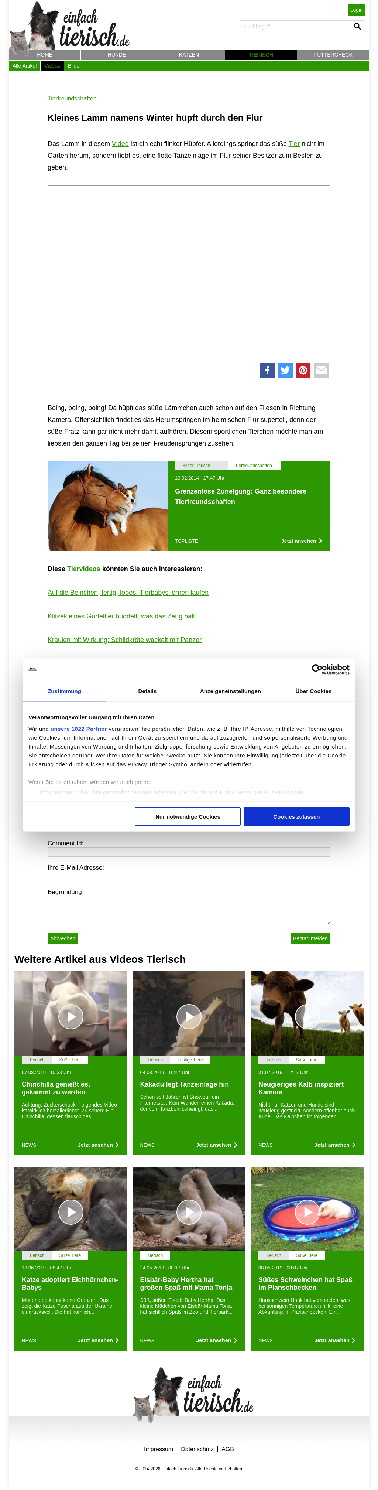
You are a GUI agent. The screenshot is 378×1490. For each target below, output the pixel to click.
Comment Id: (65, 843)
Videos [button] (52, 66)
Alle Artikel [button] (25, 66)
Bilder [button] (74, 66)
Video (120, 143)
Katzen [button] (189, 55)
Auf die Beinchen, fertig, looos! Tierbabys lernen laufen (128, 592)
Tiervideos (83, 569)
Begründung (65, 892)
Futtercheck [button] (333, 55)
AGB (227, 1449)
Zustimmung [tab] (64, 691)
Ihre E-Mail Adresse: (76, 867)
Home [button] (44, 55)
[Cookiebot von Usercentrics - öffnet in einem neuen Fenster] (317, 669)
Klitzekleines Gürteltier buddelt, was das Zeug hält (121, 616)
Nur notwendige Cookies (187, 816)
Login (356, 10)
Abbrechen (62, 938)
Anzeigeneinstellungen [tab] (230, 691)
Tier (294, 143)
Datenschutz (197, 1449)
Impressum (158, 1449)
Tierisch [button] (261, 55)
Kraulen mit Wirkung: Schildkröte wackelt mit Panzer (125, 640)
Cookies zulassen (297, 816)
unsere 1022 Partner (79, 729)
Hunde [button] (117, 55)
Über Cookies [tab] (314, 691)
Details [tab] (147, 691)
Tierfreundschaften (72, 98)
